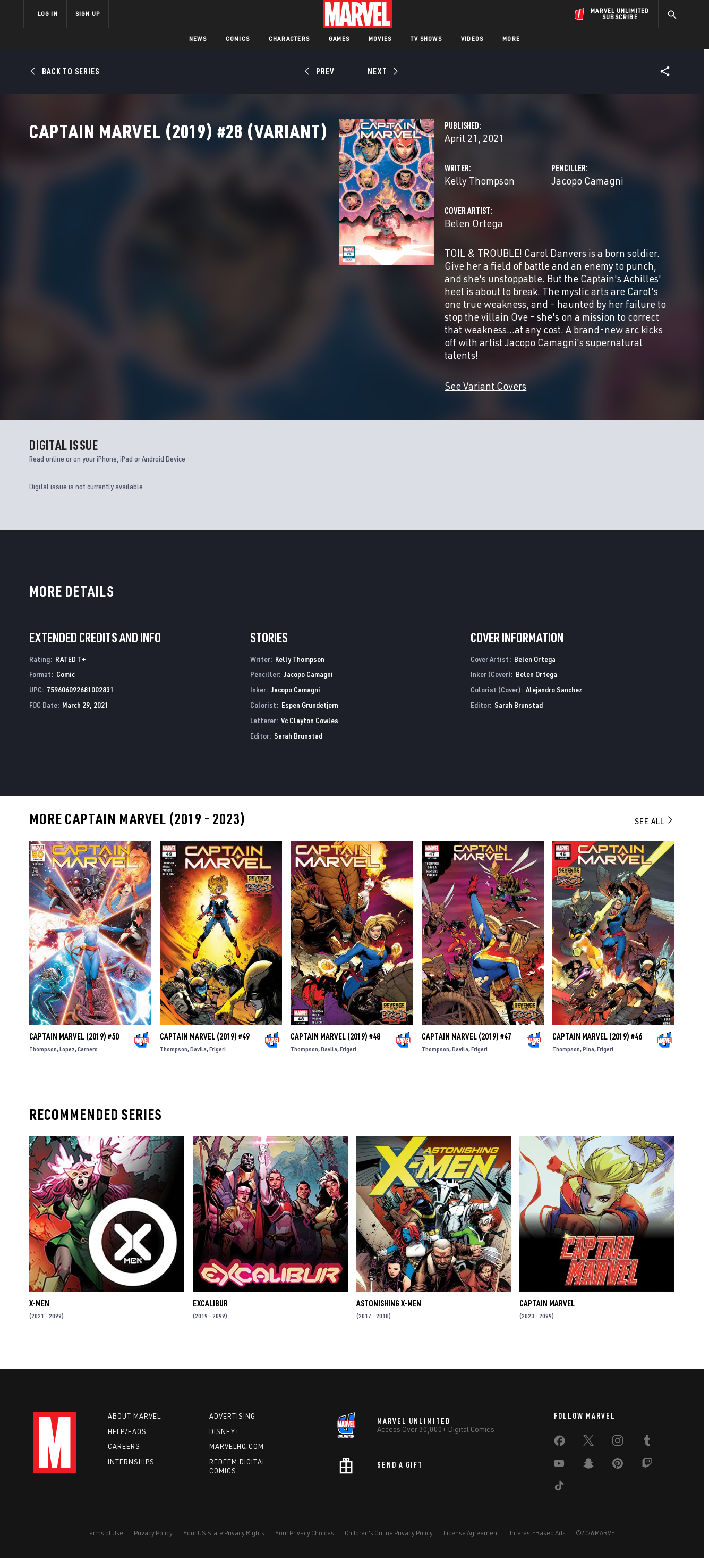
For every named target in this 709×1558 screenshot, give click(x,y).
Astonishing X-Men (388, 1315)
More (511, 39)
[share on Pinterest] (617, 1465)
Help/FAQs (127, 1431)
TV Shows (426, 39)
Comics (238, 39)
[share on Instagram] (617, 1442)
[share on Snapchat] (588, 1465)
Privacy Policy (153, 1533)
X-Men (39, 1315)
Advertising (232, 1416)
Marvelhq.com (236, 1446)
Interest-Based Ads (538, 1533)
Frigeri (217, 1061)
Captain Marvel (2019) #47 (466, 1048)
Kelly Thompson (263, 227)
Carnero (88, 1061)
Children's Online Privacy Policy (389, 1533)
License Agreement (471, 1533)
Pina (588, 1061)
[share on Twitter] (588, 1442)
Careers (124, 1446)
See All (654, 833)
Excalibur (210, 1315)
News (198, 39)
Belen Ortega (257, 270)
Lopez (67, 1061)
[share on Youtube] (559, 1465)
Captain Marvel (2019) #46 (597, 1048)
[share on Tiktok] (559, 1487)
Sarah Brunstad (298, 747)
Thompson (43, 1061)
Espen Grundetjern (309, 717)
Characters (289, 39)
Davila (198, 1061)
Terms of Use (104, 1533)
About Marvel (134, 1416)
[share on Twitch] (647, 1465)
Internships (131, 1462)
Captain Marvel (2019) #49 (205, 1048)
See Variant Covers (269, 381)
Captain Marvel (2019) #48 (335, 1048)
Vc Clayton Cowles (309, 732)
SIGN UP (87, 14)
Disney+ (224, 1431)
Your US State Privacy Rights (223, 1533)
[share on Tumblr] (647, 1442)
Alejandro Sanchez (554, 702)
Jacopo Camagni (479, 227)
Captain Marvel (547, 1315)
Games (339, 39)
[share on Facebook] (559, 1443)
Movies (380, 39)
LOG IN (48, 14)
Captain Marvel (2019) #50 (74, 1048)
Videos (472, 39)
